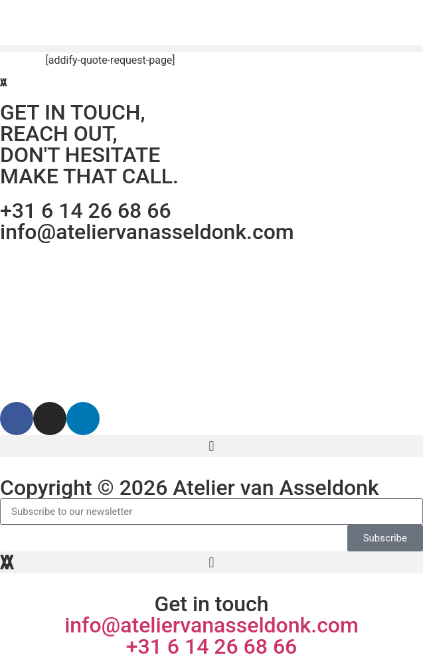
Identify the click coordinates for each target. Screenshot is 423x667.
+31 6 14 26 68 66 (85, 210)
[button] (211, 48)
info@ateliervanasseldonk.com (147, 231)
